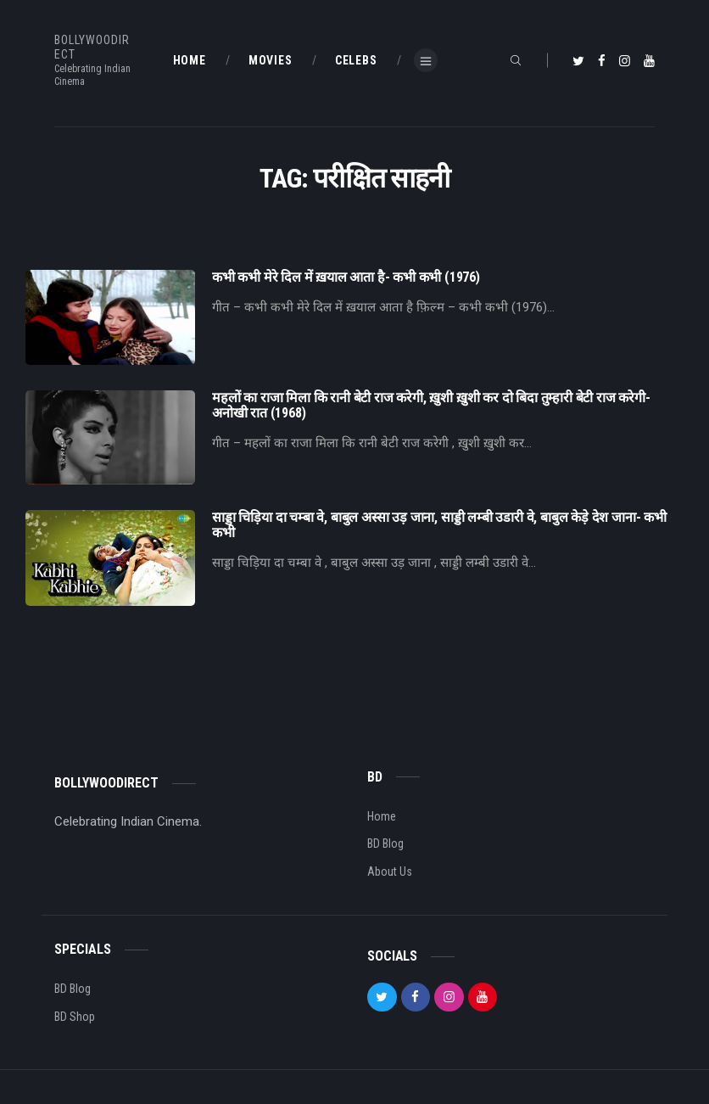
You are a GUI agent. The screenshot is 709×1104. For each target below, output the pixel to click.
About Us (389, 871)
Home (381, 816)
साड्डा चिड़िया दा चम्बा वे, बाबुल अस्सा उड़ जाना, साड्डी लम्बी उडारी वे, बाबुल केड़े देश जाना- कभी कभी (439, 525)
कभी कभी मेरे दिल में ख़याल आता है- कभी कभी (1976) (346, 277)
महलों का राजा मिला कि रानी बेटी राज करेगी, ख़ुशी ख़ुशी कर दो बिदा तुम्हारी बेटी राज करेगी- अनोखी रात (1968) (431, 405)
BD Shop (74, 1016)
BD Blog (385, 843)
